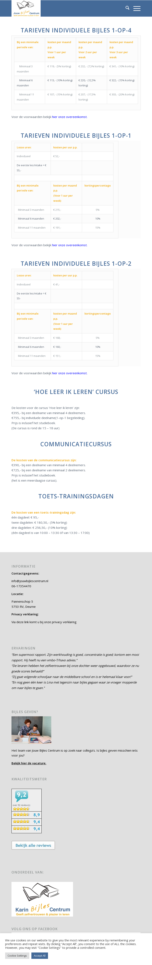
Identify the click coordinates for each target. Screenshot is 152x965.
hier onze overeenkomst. (69, 117)
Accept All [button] (40, 955)
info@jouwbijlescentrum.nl (29, 581)
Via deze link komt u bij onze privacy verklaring (44, 622)
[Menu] (135, 8)
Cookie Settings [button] (17, 955)
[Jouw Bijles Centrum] (63, 8)
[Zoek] (125, 8)
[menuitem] (125, 8)
